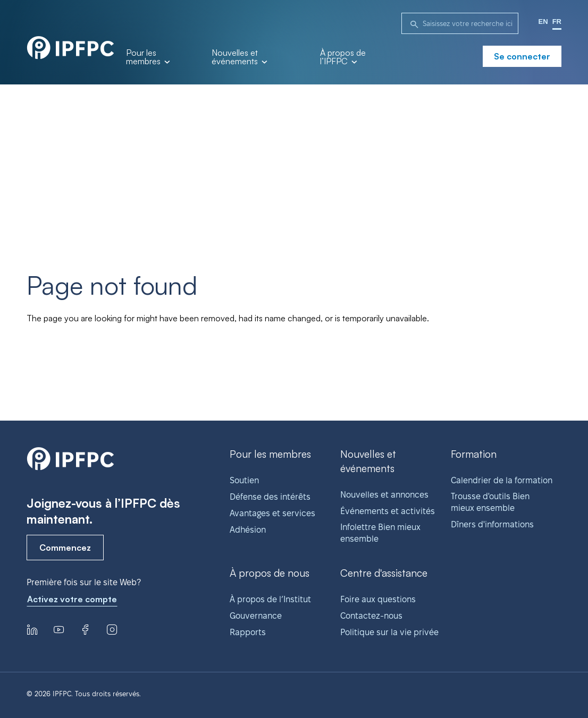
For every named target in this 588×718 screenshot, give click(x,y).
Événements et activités (387, 511)
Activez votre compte (72, 599)
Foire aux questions (378, 599)
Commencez (65, 547)
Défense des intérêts (270, 496)
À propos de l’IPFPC (343, 57)
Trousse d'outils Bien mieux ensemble (490, 502)
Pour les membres (148, 57)
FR (556, 21)
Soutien (244, 480)
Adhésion (248, 529)
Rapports (248, 632)
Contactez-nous (371, 615)
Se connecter (522, 56)
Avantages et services (272, 513)
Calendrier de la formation (501, 480)
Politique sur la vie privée (389, 632)
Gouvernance (256, 615)
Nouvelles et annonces (384, 494)
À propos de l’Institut (270, 599)
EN (543, 21)
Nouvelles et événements (239, 57)
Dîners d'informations (492, 524)
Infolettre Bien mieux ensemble (380, 533)
